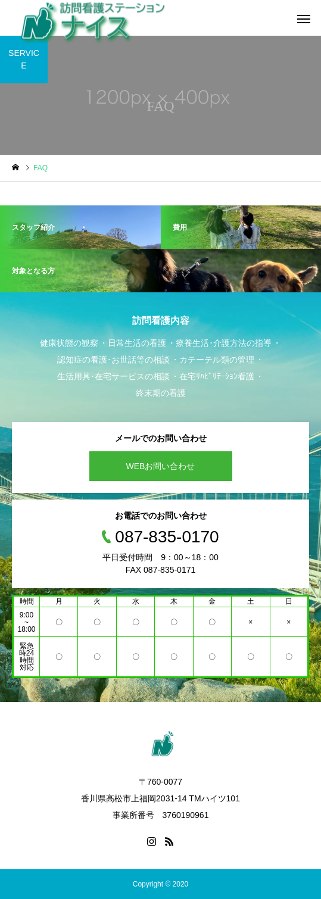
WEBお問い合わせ (160, 466)
